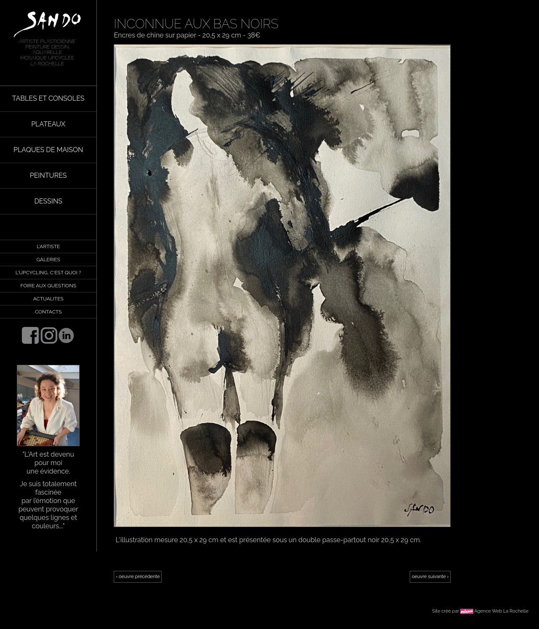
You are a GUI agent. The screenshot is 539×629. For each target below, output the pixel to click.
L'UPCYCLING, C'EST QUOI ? (48, 273)
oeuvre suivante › (430, 576)
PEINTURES (48, 175)
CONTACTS (48, 312)
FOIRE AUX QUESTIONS (48, 286)
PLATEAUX (48, 124)
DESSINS (48, 201)
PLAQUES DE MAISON (48, 150)
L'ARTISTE (48, 246)
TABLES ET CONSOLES (48, 98)
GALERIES (48, 259)
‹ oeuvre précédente (138, 576)
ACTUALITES (48, 299)
